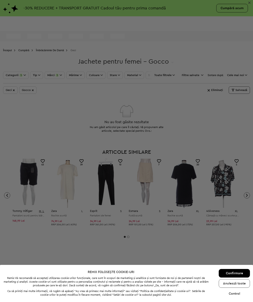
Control (234, 282)
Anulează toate (234, 272)
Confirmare (234, 261)
